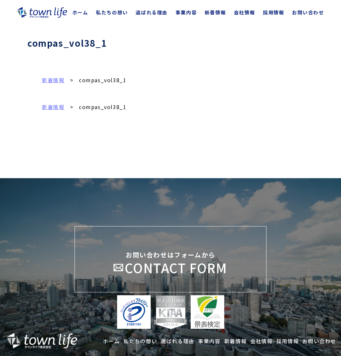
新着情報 (53, 80)
